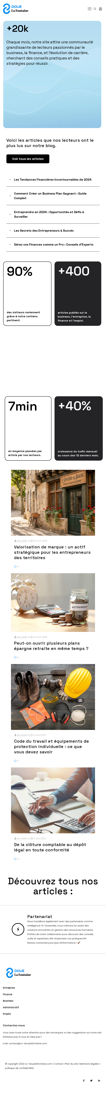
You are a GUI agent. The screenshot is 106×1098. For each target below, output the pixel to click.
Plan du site (71, 1063)
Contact (58, 1063)
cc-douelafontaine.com (38, 1063)
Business (8, 1000)
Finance (7, 994)
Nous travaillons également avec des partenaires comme (60, 921)
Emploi (7, 1013)
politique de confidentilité (19, 1068)
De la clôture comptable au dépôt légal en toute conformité (50, 847)
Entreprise (9, 987)
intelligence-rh (35, 925)
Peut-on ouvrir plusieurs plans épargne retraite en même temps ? (51, 645)
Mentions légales (89, 1063)
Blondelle (22, 540)
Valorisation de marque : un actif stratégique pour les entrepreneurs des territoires (52, 552)
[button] (53, 180)
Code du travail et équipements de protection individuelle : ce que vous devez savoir (51, 746)
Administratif (11, 1007)
